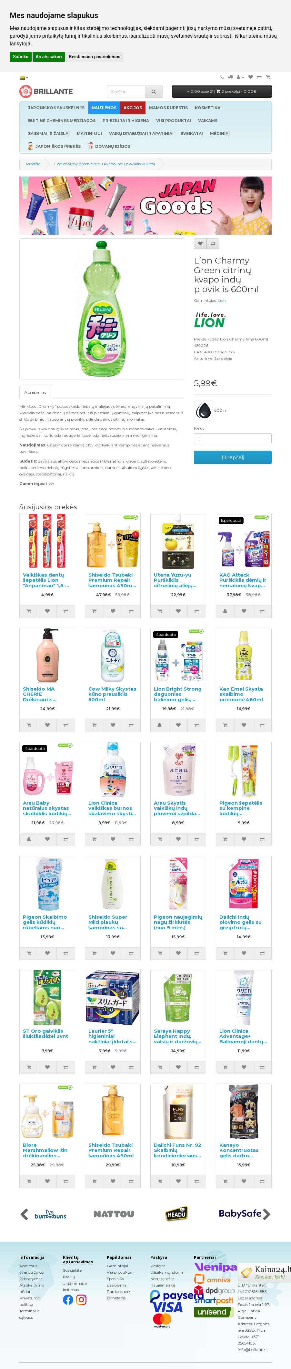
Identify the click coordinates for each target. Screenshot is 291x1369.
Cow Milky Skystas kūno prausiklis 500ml (112, 694)
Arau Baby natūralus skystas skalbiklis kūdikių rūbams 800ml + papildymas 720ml (47, 813)
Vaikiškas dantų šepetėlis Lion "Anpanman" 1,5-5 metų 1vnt (45, 583)
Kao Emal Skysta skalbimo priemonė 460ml (241, 694)
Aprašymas (35, 392)
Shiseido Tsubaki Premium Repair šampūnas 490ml (111, 1150)
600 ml (211, 410)
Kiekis (199, 428)
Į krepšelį (233, 457)
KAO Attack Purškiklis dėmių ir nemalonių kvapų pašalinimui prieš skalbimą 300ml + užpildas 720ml (242, 588)
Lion (222, 300)
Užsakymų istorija (167, 1272)
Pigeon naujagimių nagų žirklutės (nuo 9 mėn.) (178, 922)
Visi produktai (119, 1272)
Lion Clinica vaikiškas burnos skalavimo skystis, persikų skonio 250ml (112, 813)
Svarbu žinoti (31, 1272)
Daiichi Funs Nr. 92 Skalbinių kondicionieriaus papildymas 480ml (177, 1155)
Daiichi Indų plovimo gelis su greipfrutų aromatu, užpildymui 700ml (242, 927)
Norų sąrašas (162, 1278)
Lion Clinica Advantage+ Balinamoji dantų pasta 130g (241, 1039)
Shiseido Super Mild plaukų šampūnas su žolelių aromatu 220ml (108, 927)
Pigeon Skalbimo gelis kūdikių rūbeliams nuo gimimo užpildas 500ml (45, 927)
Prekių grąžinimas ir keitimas (75, 1283)
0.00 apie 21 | (221, 91)
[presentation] (24, 1215)
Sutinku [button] (20, 56)
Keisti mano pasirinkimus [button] (94, 56)
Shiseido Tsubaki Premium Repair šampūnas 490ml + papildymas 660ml (111, 585)
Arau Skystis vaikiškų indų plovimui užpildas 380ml (176, 811)
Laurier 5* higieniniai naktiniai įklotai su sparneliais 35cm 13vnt (112, 1041)
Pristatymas (30, 1278)
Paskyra (158, 1265)
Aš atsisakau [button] (49, 56)
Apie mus (28, 1265)
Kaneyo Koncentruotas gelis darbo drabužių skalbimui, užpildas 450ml (239, 1158)
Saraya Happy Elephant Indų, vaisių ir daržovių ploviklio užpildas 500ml (176, 1041)
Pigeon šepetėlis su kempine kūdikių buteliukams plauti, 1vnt (240, 813)
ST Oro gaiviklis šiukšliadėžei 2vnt (45, 1033)
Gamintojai (117, 1265)
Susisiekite (72, 1270)
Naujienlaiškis (163, 1285)
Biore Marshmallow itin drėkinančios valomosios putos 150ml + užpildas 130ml (46, 1158)
